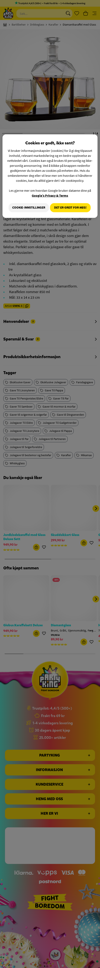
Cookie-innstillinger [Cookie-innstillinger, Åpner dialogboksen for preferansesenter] (69, 206)
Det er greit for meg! (70, 218)
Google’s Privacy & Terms (50, 194)
